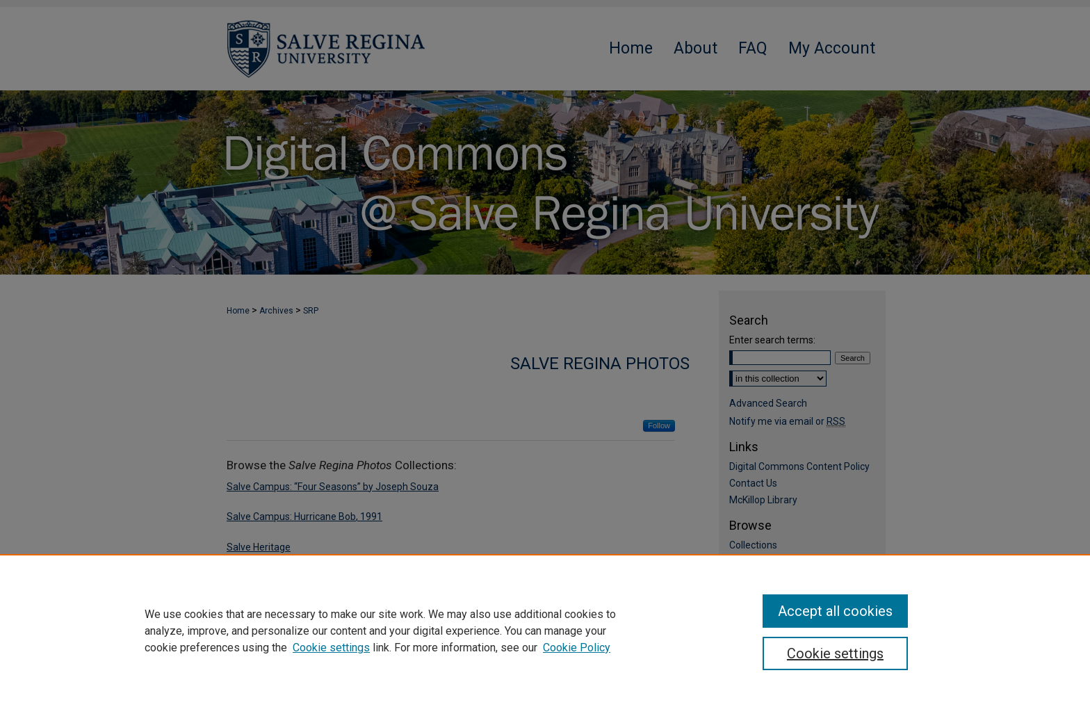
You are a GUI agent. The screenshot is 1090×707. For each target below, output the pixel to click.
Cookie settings (331, 647)
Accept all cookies (835, 611)
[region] (545, 630)
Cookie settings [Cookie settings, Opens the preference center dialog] (835, 653)
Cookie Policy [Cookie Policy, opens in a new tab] (576, 647)
